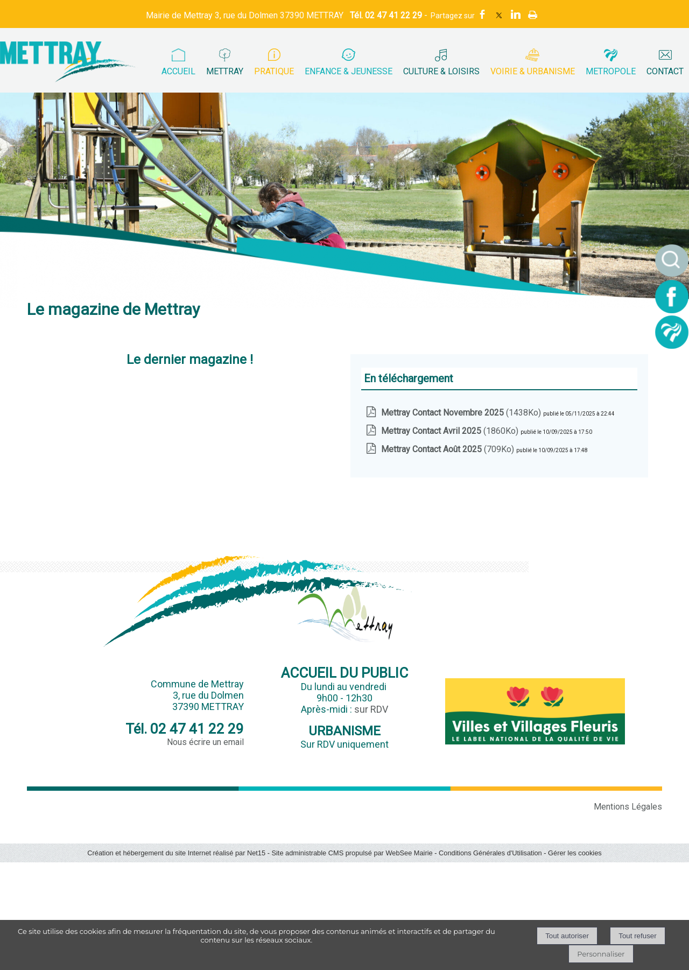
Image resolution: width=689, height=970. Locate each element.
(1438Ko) (462, 412)
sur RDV (371, 709)
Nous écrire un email (205, 742)
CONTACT (665, 71)
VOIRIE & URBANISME (532, 71)
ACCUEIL (178, 71)
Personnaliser (600, 954)
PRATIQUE (274, 71)
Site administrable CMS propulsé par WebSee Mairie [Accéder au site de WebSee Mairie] (351, 853)
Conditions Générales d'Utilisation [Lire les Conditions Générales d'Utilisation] (490, 853)
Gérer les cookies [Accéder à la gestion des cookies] (575, 853)
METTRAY (224, 71)
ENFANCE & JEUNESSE (348, 71)
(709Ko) (448, 449)
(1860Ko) (451, 431)
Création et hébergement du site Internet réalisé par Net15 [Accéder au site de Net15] (176, 853)
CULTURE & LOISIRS (441, 71)
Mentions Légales (628, 807)
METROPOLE (611, 71)
